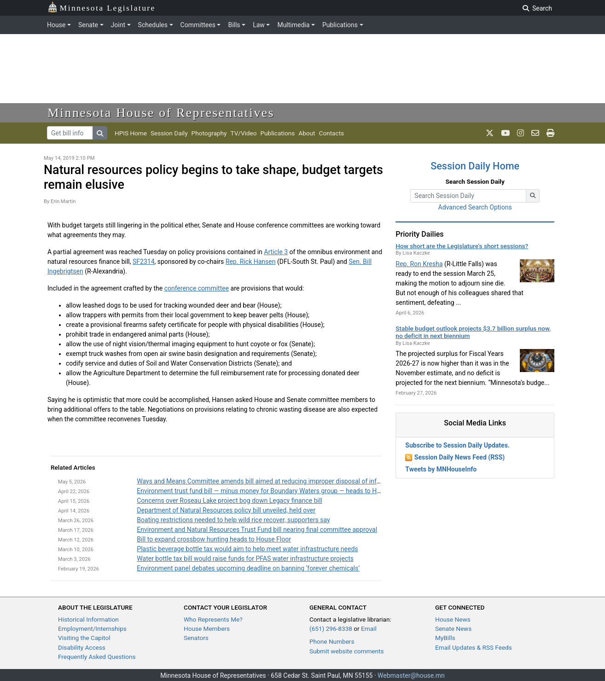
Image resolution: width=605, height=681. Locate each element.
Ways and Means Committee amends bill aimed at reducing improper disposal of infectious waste (276, 481)
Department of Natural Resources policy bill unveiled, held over (226, 510)
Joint (118, 25)
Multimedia (293, 25)
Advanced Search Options (475, 207)
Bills (234, 25)
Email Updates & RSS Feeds (473, 647)
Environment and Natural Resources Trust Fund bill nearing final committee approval (257, 529)
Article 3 (276, 252)
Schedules (153, 25)
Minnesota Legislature (101, 7)
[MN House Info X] (489, 133)
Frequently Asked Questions (97, 656)
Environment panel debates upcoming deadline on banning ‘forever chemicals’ (248, 568)
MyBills (445, 637)
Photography (209, 133)
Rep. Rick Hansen (251, 261)
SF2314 (144, 261)
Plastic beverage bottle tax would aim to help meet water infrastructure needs (247, 549)
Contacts (331, 133)
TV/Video (243, 133)
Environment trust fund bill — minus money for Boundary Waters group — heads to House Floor (272, 491)
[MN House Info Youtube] (505, 133)
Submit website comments (346, 651)
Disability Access (81, 647)
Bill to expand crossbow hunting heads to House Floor (214, 539)
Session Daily (169, 133)
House (56, 25)
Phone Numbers (331, 641)
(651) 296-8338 (330, 628)
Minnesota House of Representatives (160, 112)
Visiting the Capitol (84, 637)
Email (369, 628)
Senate (88, 25)
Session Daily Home (474, 166)
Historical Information (88, 619)
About (306, 133)
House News (453, 619)
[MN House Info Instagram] (520, 133)
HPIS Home (131, 133)
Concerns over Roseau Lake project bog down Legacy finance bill (229, 500)
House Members (207, 628)
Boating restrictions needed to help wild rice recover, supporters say (233, 520)
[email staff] (535, 133)
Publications (340, 25)
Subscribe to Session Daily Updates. (457, 445)
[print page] (550, 133)
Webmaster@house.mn (411, 675)
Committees (197, 25)
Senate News (453, 628)
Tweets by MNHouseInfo (441, 469)
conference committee (196, 288)
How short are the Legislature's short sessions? (462, 246)
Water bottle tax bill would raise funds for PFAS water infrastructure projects (245, 558)
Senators (196, 637)
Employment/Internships (92, 628)
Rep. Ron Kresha (419, 264)
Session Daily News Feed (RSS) (459, 457)
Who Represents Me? (213, 619)
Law (259, 25)
